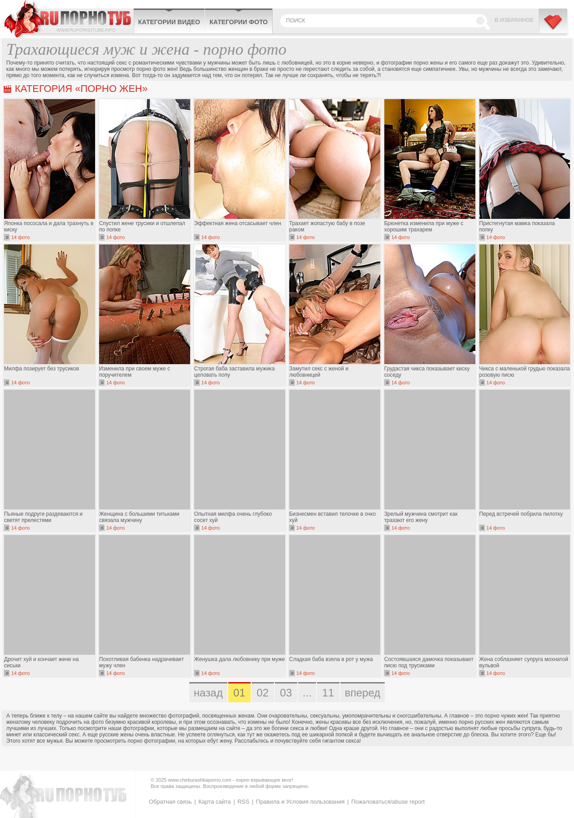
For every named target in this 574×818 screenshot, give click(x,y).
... (307, 693)
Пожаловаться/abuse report (388, 801)
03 (286, 693)
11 (328, 693)
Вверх (557, 768)
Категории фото (238, 22)
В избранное (514, 20)
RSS (243, 801)
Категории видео (169, 22)
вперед (362, 693)
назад (208, 693)
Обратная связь (170, 801)
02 (263, 693)
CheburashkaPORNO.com (68, 19)
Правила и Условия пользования (300, 801)
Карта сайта (214, 801)
